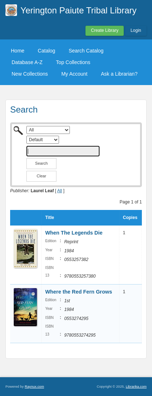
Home (17, 51)
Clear (41, 176)
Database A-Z (27, 62)
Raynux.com (34, 386)
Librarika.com (136, 386)
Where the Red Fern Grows (78, 292)
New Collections (30, 74)
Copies (130, 217)
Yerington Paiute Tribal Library (79, 10)
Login (136, 30)
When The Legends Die (73, 233)
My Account (74, 74)
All (59, 190)
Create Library (104, 30)
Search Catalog (86, 51)
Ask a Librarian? (119, 74)
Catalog (46, 51)
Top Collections (73, 62)
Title (49, 217)
